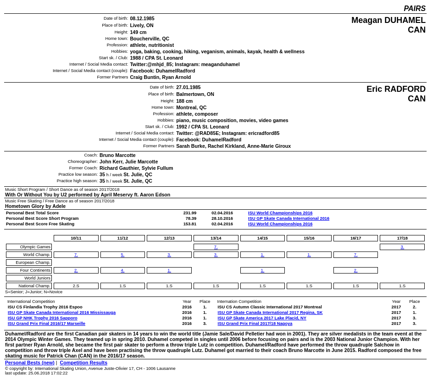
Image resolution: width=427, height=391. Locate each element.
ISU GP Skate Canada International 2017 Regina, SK (270, 312)
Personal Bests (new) (30, 362)
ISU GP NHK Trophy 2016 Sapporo (43, 318)
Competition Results (83, 362)
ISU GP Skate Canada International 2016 (288, 218)
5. (123, 254)
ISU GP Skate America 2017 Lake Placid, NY (262, 318)
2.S (76, 286)
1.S (122, 286)
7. (76, 254)
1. (169, 270)
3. (169, 254)
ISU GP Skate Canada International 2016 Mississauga (62, 312)
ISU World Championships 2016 (280, 213)
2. (76, 270)
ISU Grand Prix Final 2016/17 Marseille (46, 323)
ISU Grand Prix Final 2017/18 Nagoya (255, 323)
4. (123, 270)
